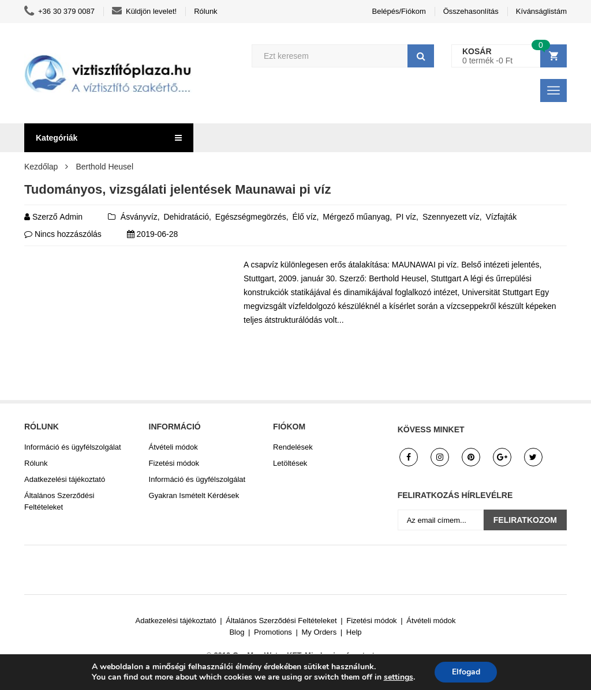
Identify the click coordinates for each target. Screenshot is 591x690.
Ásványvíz (139, 216)
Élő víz (305, 216)
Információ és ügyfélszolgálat (72, 447)
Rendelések (293, 447)
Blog (236, 632)
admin (71, 216)
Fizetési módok (174, 463)
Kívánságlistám (541, 11)
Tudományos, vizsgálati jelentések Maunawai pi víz (177, 189)
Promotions (273, 632)
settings (398, 677)
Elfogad (466, 671)
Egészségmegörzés (250, 216)
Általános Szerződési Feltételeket (59, 501)
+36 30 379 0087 (59, 11)
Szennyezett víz (451, 216)
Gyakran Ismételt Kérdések (194, 495)
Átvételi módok (173, 447)
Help (354, 632)
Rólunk (205, 11)
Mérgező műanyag (356, 216)
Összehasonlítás (471, 11)
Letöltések (290, 463)
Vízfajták (501, 216)
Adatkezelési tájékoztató (64, 479)
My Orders (319, 632)
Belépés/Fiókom (399, 11)
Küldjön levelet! (144, 11)
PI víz (406, 216)
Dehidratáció (186, 216)
